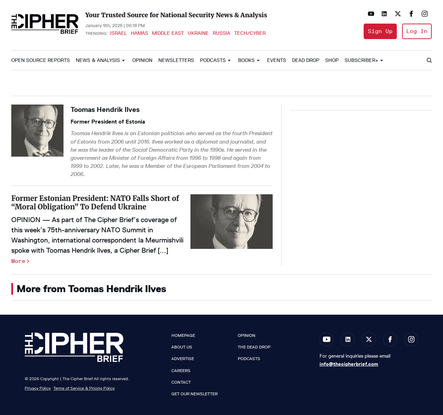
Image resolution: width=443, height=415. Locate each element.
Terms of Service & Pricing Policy (84, 388)
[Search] (429, 60)
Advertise (182, 358)
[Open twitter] (398, 13)
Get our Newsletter (194, 393)
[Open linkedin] (384, 13)
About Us (181, 347)
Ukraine (198, 33)
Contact (181, 382)
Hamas (139, 33)
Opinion (142, 60)
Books (246, 60)
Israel (118, 33)
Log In (416, 31)
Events (276, 60)
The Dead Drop (254, 347)
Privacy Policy (38, 388)
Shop (332, 60)
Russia (221, 33)
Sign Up (380, 31)
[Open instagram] (424, 13)
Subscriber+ (361, 60)
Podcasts (213, 60)
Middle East (168, 33)
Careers (180, 370)
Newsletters (176, 60)
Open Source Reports (40, 60)
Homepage (183, 335)
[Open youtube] (371, 13)
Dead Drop (305, 60)
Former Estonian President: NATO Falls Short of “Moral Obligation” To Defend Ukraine (95, 202)
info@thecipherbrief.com (349, 364)
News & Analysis (98, 60)
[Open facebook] (411, 13)
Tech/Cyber (250, 33)
